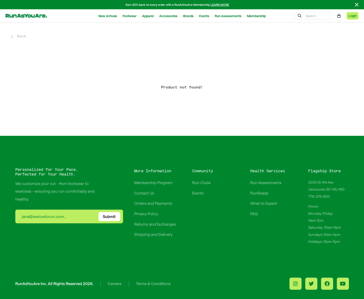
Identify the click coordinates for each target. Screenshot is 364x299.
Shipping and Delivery (153, 234)
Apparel (148, 16)
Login (352, 16)
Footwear (129, 16)
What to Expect (263, 203)
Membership (256, 16)
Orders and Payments (153, 203)
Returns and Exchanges (155, 224)
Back (18, 36)
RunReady (259, 193)
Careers (114, 283)
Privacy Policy (146, 213)
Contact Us (144, 193)
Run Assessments (228, 16)
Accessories (168, 16)
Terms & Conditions (153, 283)
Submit (109, 216)
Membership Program (153, 182)
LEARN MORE (220, 4)
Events (204, 16)
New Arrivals (107, 16)
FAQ (254, 213)
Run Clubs (201, 182)
